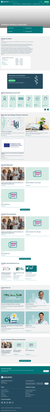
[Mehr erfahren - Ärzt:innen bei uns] (28, 308)
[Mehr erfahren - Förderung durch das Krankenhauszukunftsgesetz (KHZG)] (4, 158)
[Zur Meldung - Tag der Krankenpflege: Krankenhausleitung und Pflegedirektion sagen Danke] (3, 185)
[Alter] (4, 101)
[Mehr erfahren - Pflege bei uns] (28, 330)
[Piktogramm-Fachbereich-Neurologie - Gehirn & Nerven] (45, 101)
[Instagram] (7, 403)
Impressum (3, 407)
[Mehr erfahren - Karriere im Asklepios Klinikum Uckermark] (4, 308)
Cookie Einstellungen (17, 407)
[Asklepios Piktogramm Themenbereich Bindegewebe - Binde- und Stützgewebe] (20, 101)
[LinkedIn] (10, 403)
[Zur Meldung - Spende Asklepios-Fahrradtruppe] (28, 185)
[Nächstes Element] (48, 109)
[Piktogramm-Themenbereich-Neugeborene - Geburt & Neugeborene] (37, 101)
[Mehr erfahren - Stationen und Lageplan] (4, 135)
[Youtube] (5, 403)
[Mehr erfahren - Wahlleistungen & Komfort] (28, 135)
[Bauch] (12, 101)
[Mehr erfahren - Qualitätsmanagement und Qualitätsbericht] (4, 278)
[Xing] (12, 403)
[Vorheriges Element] (45, 109)
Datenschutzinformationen (9, 407)
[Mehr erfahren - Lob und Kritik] (28, 278)
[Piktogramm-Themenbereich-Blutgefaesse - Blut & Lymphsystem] (29, 101)
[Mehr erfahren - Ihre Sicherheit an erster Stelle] (16, 278)
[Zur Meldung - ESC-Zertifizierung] (3, 205)
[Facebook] (2, 403)
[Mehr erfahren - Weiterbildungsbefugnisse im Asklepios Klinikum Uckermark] (4, 330)
